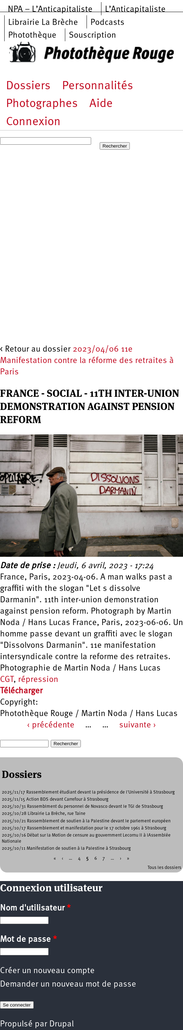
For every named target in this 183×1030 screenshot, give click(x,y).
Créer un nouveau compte (47, 971)
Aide (101, 104)
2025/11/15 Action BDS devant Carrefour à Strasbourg (55, 799)
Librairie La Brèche (43, 22)
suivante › (137, 725)
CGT (6, 680)
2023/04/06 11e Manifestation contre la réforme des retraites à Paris (87, 361)
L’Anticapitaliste (135, 9)
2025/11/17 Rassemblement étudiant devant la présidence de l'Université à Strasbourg (88, 792)
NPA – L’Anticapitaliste (50, 9)
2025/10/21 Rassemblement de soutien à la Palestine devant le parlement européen (86, 821)
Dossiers (28, 86)
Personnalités (97, 86)
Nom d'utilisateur (35, 908)
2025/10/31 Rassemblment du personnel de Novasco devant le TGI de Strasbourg (82, 806)
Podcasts (107, 22)
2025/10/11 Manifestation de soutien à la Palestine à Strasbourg (66, 848)
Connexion (33, 122)
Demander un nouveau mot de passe (68, 984)
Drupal (61, 1024)
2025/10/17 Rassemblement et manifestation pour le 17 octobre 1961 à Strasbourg (84, 828)
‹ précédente (50, 725)
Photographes (42, 104)
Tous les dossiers (164, 867)
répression (38, 680)
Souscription (92, 35)
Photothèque (32, 35)
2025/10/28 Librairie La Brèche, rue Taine (43, 813)
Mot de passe (28, 939)
